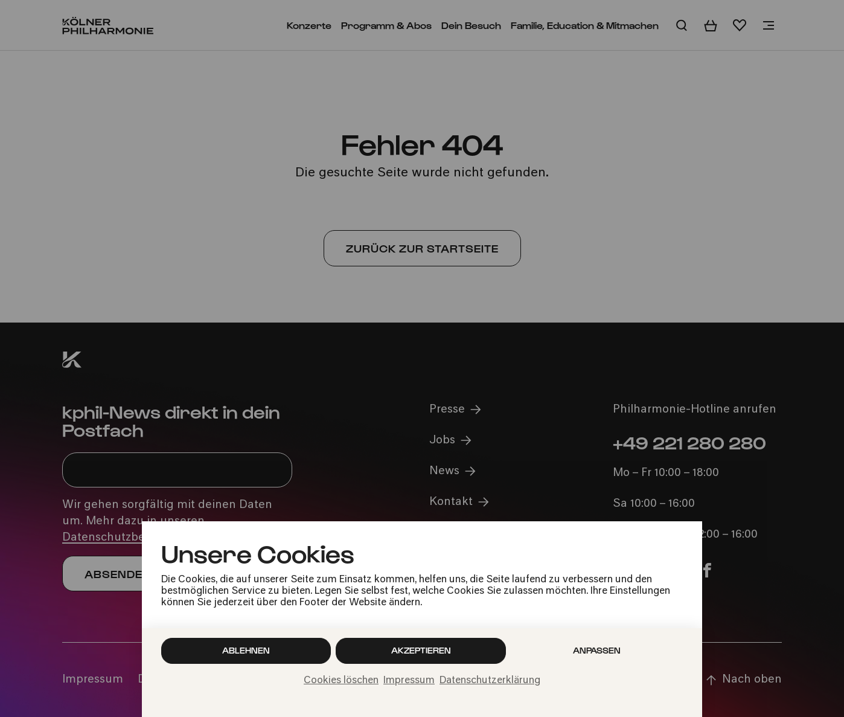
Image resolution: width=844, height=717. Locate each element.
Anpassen (597, 650)
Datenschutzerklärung (490, 681)
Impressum (409, 681)
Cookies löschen (341, 681)
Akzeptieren (421, 650)
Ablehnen (246, 650)
